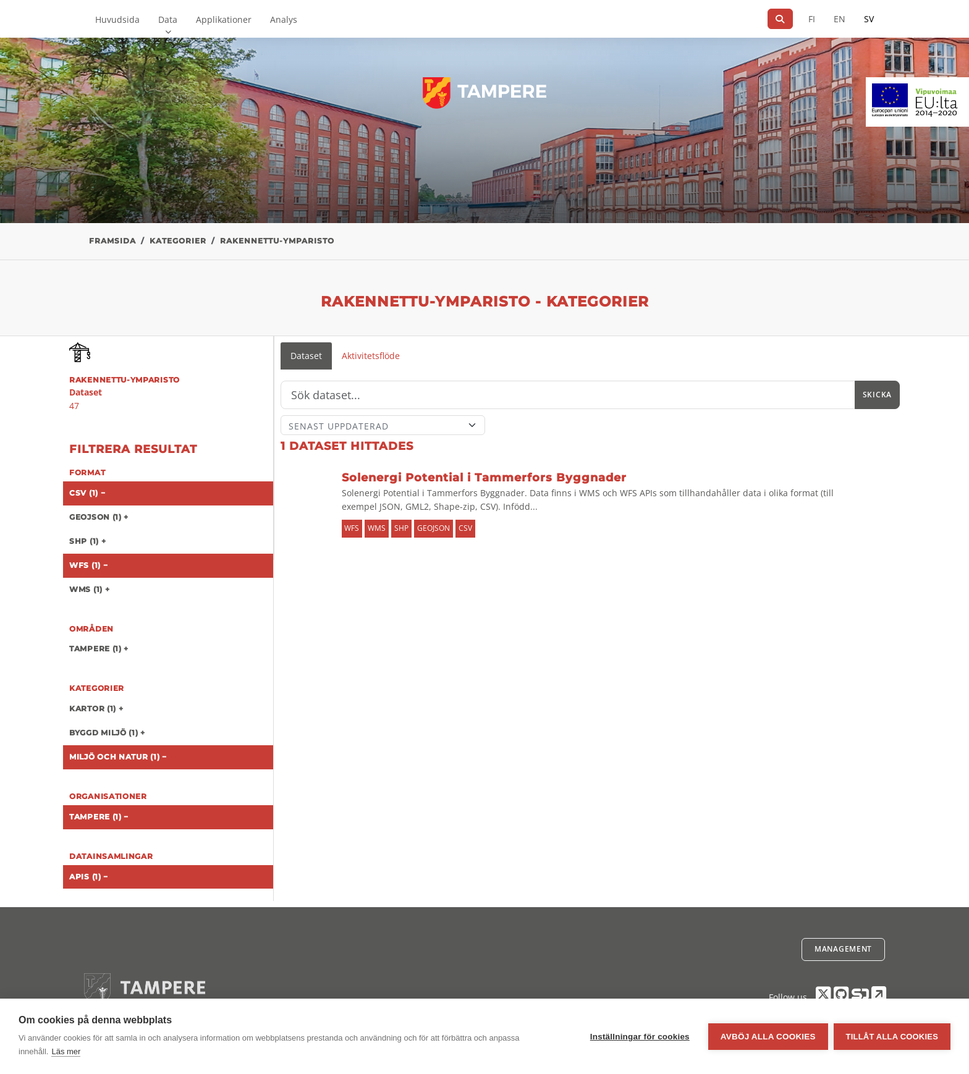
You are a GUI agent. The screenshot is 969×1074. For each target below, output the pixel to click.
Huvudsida (117, 19)
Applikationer (224, 19)
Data (167, 19)
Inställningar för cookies (639, 1036)
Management (843, 949)
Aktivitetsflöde (371, 356)
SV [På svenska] (869, 19)
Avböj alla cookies (767, 1036)
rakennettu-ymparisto (277, 240)
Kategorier (178, 240)
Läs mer (65, 1051)
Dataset (306, 356)
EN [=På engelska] (839, 19)
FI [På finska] (811, 19)
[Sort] (383, 425)
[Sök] (780, 19)
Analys (283, 19)
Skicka (877, 394)
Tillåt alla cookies (892, 1036)
